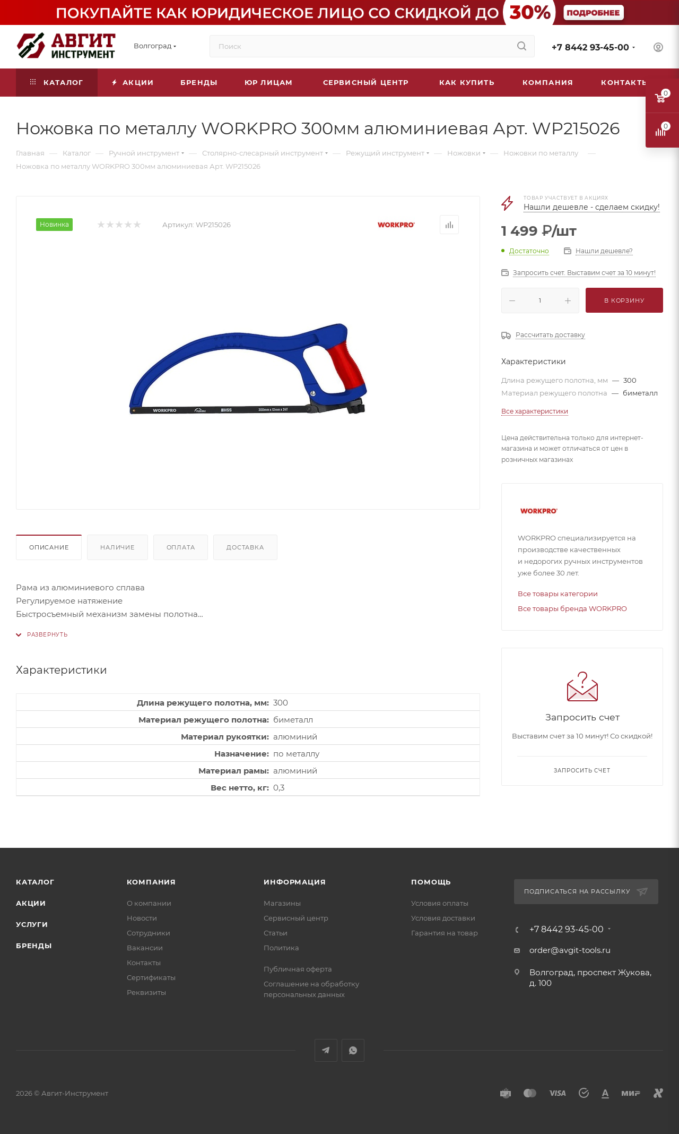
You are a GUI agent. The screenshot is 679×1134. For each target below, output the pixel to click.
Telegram (326, 1050)
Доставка (245, 547)
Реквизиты (146, 992)
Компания (151, 882)
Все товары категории (558, 593)
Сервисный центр (296, 918)
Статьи (276, 933)
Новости (142, 918)
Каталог (35, 882)
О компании (149, 903)
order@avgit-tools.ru (570, 950)
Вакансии (145, 947)
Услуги (32, 924)
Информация (295, 882)
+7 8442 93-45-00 (590, 47)
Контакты (144, 962)
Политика (281, 947)
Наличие (117, 547)
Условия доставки (443, 918)
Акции (31, 903)
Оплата (181, 547)
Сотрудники (148, 933)
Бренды (34, 945)
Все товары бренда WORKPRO (572, 608)
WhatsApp (353, 1050)
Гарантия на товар (444, 933)
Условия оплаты (439, 903)
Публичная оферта (298, 969)
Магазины (282, 903)
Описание (48, 547)
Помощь (431, 882)
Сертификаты (151, 977)
